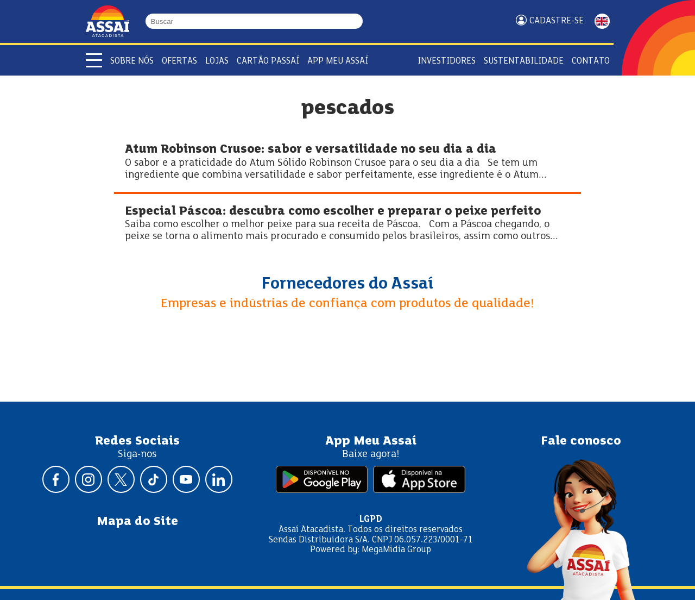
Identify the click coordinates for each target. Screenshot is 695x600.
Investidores (447, 61)
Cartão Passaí (268, 61)
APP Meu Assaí (337, 61)
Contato (591, 61)
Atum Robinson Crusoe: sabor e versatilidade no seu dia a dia (310, 149)
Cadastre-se (556, 21)
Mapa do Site (137, 521)
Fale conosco (581, 441)
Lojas (217, 61)
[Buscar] (358, 21)
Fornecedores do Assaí (347, 284)
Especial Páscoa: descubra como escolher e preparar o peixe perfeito (333, 211)
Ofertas (179, 61)
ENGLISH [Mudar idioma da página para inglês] (602, 21)
